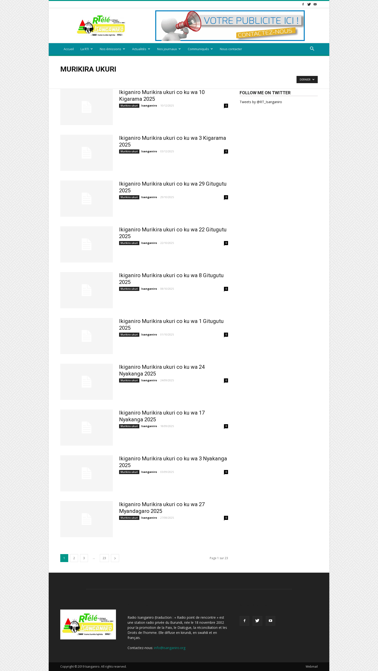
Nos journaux (169, 49)
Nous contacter (231, 49)
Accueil (69, 49)
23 (104, 558)
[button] (312, 49)
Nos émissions (112, 49)
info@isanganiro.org (169, 647)
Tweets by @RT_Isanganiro (261, 102)
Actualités (141, 49)
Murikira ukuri (129, 105)
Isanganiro (149, 105)
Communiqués (200, 49)
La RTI (87, 49)
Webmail (312, 666)
